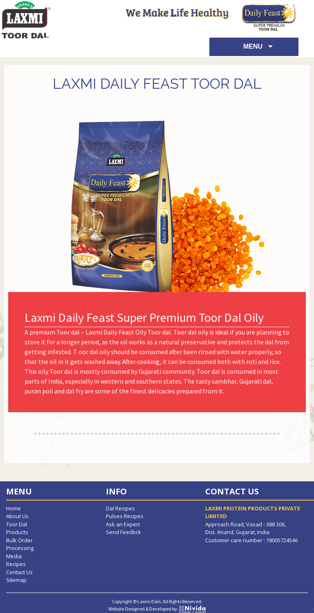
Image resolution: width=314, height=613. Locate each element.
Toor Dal (16, 524)
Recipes (16, 564)
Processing (20, 548)
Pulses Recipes (125, 516)
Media (14, 556)
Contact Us (19, 572)
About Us (17, 516)
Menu (254, 46)
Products (17, 532)
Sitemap (16, 580)
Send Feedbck (123, 532)
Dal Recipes (120, 508)
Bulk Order (19, 540)
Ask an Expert (123, 524)
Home (13, 508)
